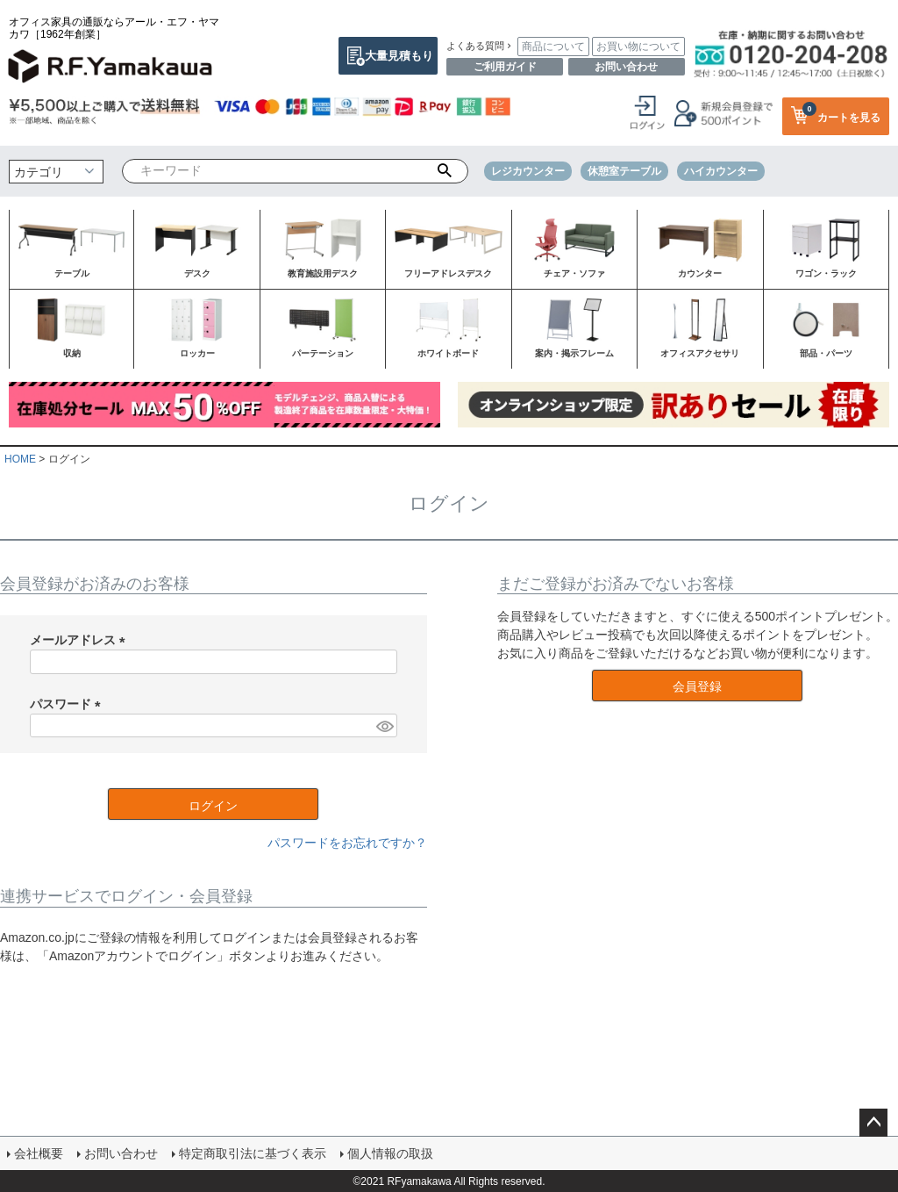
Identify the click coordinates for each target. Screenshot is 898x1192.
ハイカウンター (721, 171)
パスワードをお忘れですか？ (347, 843)
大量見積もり (399, 55)
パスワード (68, 704)
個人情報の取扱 (390, 1152)
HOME (20, 459)
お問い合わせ (626, 67)
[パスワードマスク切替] (384, 725)
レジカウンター (528, 171)
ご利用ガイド (505, 67)
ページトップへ (873, 1123)
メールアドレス (81, 640)
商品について (553, 46)
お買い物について (638, 46)
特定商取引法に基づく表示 (252, 1152)
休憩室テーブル (624, 171)
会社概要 (38, 1152)
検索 (444, 171)
